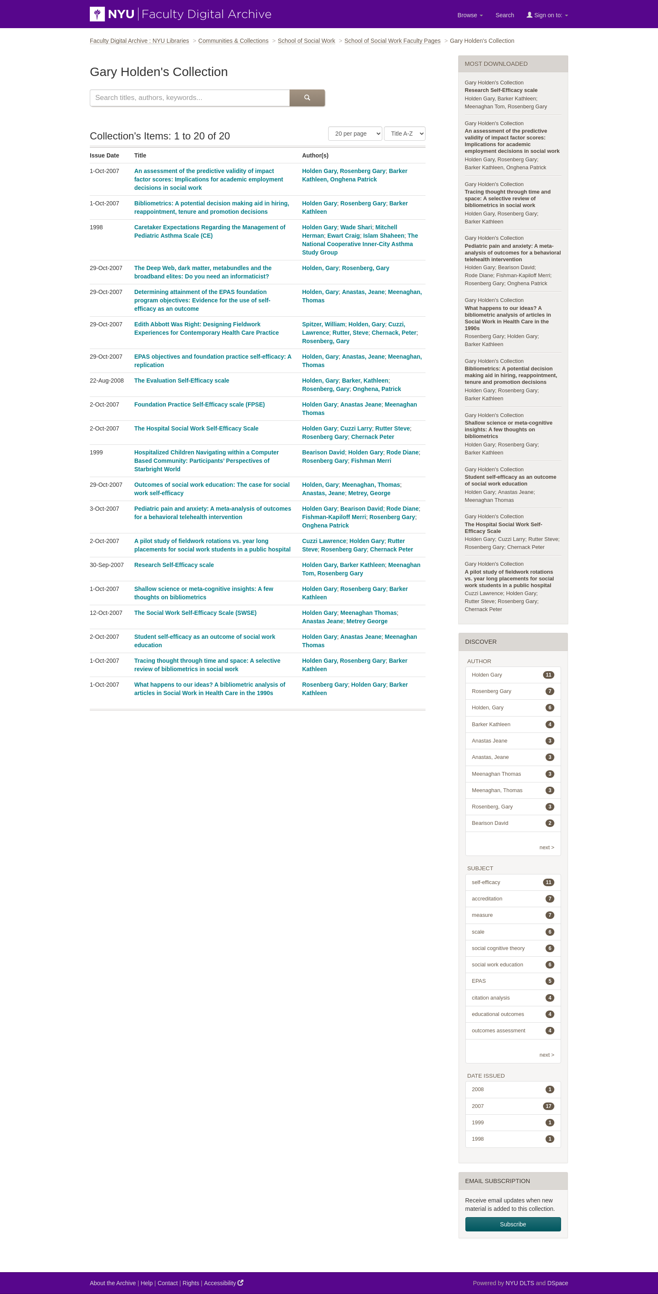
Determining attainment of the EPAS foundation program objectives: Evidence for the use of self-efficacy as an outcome (202, 300)
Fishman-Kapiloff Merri (334, 517)
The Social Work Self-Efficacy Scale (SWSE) (195, 612)
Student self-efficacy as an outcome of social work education (510, 480)
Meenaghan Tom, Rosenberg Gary (506, 106)
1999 (513, 1122)
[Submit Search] (307, 97)
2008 (513, 1089)
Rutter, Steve (350, 332)
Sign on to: (547, 14)
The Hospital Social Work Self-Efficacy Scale (196, 428)
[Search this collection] (190, 97)
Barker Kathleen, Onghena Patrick (505, 167)
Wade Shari (356, 227)
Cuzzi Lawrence (324, 541)
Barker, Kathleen (365, 380)
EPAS (513, 981)
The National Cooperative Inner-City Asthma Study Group (360, 244)
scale (513, 932)
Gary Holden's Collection (494, 82)
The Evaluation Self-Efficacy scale (181, 380)
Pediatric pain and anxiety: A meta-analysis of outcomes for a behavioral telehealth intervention (513, 252)
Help (147, 1283)
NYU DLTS (520, 1283)
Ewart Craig (343, 235)
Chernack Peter (372, 436)
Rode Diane (402, 452)
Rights (191, 1283)
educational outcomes (513, 1014)
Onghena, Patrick (377, 389)
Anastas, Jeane (363, 292)
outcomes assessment (513, 1030)
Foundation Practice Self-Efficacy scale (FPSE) (199, 404)
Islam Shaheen (383, 235)
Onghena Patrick (325, 525)
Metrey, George (369, 493)
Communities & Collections (233, 40)
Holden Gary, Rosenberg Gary (344, 171)
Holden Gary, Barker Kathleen (343, 565)
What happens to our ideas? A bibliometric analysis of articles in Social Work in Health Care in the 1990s (508, 318)
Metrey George (367, 621)
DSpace (557, 1283)
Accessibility (223, 1282)
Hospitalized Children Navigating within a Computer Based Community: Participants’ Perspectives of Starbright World (206, 460)
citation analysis (513, 998)
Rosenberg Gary (363, 203)
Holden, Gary (320, 268)
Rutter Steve (392, 428)
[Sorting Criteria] (405, 133)
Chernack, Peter (394, 332)
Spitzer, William (323, 324)
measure (513, 915)
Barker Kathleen (484, 221)
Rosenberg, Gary (365, 268)
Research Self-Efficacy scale (174, 565)
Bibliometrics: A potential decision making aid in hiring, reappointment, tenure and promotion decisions (511, 375)
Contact (167, 1283)
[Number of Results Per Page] (355, 133)
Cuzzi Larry (356, 428)
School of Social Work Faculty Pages (393, 40)
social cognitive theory (513, 948)
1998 (513, 1139)
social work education (513, 965)
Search (505, 15)
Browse (470, 15)
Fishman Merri (371, 460)
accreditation (513, 899)
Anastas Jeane (360, 404)
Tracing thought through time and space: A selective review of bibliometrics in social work (508, 198)
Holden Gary (319, 203)
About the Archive (113, 1283)
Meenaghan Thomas (368, 612)
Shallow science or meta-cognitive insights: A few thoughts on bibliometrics (509, 429)
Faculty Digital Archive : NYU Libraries (139, 40)
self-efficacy (513, 882)
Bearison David (323, 452)
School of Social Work (306, 40)
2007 (513, 1106)
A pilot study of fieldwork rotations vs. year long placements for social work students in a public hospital (509, 578)
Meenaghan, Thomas (371, 484)
